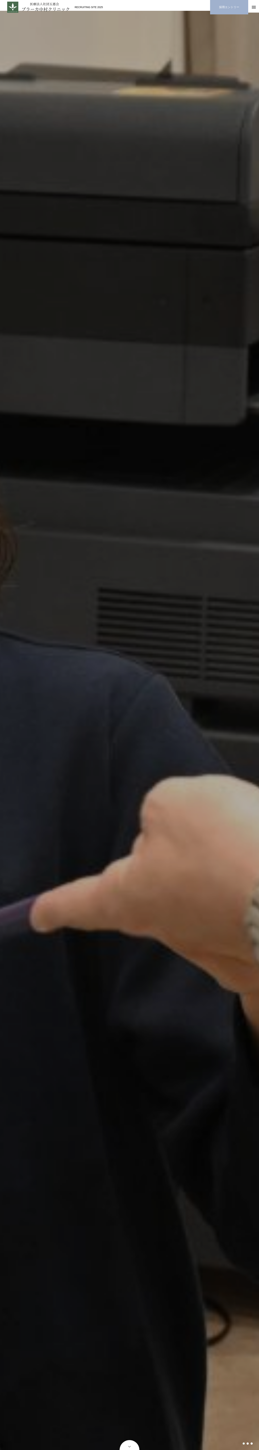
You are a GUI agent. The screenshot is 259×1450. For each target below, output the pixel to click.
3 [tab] (252, 1443)
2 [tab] (248, 1443)
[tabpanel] (129, 732)
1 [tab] (244, 1443)
